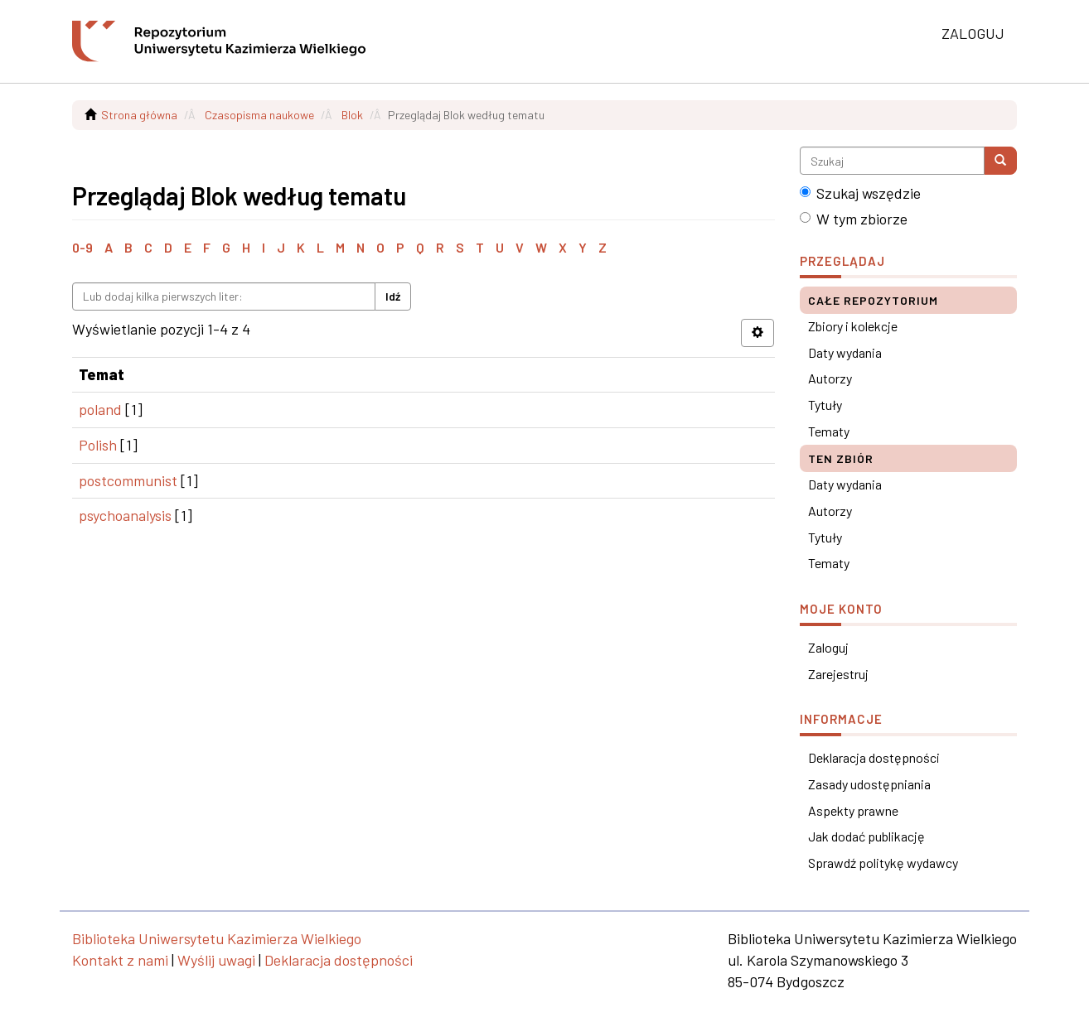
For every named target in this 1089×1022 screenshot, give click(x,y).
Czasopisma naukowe (259, 115)
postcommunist (128, 480)
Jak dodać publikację (866, 836)
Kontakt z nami (120, 960)
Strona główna (139, 115)
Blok (352, 115)
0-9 (82, 247)
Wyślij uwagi (216, 960)
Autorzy (830, 378)
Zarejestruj (838, 674)
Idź (392, 296)
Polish (98, 445)
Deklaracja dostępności (874, 757)
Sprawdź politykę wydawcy (883, 862)
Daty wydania (845, 352)
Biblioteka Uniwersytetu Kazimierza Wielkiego (216, 938)
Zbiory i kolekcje (853, 326)
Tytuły (825, 404)
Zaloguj (828, 647)
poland (100, 409)
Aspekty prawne (853, 810)
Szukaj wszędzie (860, 193)
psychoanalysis (125, 515)
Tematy (828, 431)
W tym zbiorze (854, 219)
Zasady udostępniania (869, 784)
